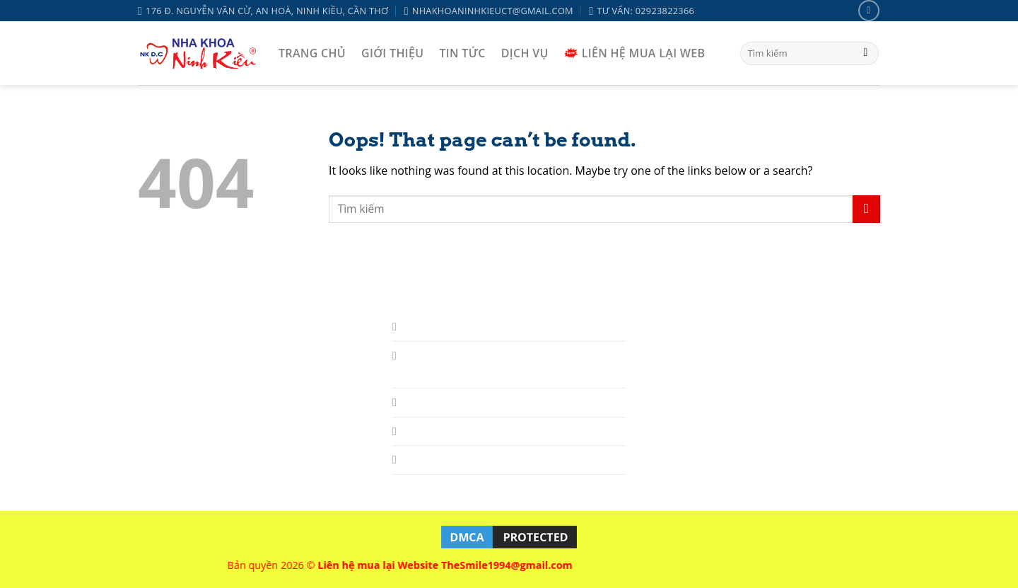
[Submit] (865, 54)
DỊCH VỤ (525, 53)
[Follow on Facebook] (868, 10)
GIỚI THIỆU (392, 53)
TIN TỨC (462, 53)
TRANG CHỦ (312, 53)
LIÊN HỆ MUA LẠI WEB (635, 53)
